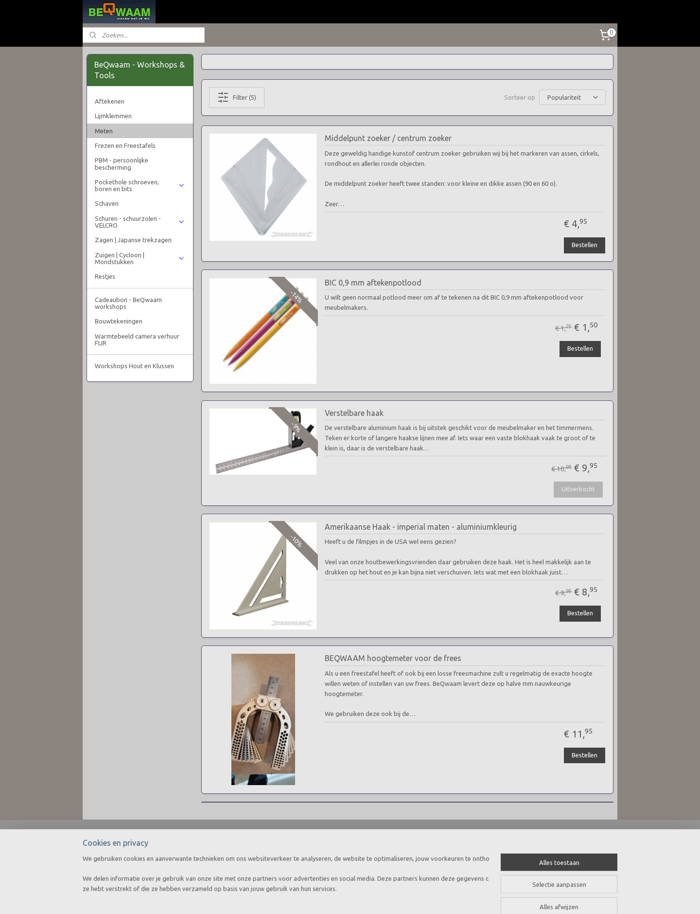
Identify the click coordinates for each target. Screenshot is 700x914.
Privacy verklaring (112, 859)
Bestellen (584, 244)
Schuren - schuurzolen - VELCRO (140, 222)
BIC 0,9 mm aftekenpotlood (372, 282)
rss (327, 896)
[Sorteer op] (572, 97)
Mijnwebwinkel (446, 896)
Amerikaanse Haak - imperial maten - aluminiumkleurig (420, 526)
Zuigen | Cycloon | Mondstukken (140, 258)
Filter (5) (236, 97)
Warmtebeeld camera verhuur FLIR (137, 339)
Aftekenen (109, 101)
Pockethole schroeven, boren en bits (140, 185)
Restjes (105, 276)
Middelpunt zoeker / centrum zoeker (387, 138)
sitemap (309, 896)
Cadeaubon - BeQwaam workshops (128, 303)
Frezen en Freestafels (125, 145)
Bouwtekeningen (118, 321)
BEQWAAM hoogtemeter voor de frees (392, 658)
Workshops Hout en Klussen (134, 365)
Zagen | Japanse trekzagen (133, 239)
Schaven (107, 203)
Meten (104, 130)
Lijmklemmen (113, 115)
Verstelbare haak (353, 413)
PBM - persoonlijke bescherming (121, 163)
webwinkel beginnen (362, 896)
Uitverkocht (578, 488)
